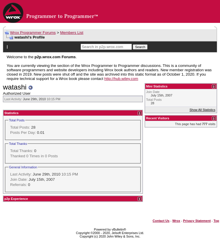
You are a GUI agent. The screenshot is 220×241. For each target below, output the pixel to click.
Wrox (176, 220)
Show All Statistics (202, 110)
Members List (71, 32)
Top (216, 220)
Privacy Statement (196, 220)
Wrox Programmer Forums (33, 32)
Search (140, 47)
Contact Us (161, 220)
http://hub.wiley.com (121, 78)
